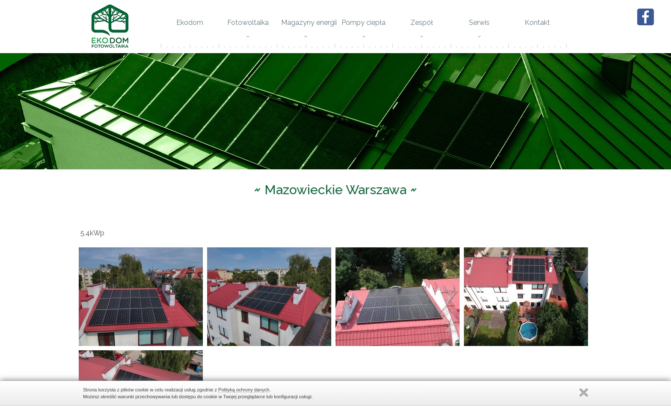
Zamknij (583, 392)
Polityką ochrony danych (243, 389)
